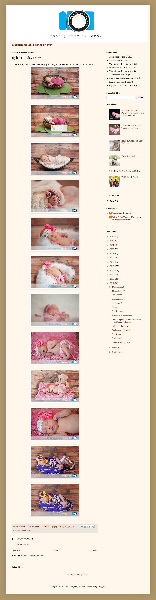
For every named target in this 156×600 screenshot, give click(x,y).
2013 (112, 279)
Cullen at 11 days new (121, 342)
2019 (112, 253)
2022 (112, 241)
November (117, 291)
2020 (112, 249)
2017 (112, 262)
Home (55, 550)
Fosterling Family (129, 156)
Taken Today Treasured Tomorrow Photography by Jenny (126, 218)
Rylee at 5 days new (120, 326)
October (116, 348)
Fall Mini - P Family (130, 177)
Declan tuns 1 (117, 299)
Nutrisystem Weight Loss (78, 574)
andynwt (82, 586)
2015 (112, 270)
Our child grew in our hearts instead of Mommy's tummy (127, 320)
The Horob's (117, 295)
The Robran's (117, 311)
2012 (112, 283)
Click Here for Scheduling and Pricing (32, 44)
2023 (112, 236)
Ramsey (115, 307)
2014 (112, 275)
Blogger (101, 586)
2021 (112, 245)
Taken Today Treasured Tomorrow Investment (131, 126)
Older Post (92, 550)
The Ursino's (117, 338)
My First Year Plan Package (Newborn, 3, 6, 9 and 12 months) (133, 113)
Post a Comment (23, 544)
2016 (112, 266)
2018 (112, 258)
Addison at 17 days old (121, 330)
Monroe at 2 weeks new (122, 315)
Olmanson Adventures (121, 213)
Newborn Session (26, 531)
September (117, 352)
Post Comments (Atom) (34, 555)
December (116, 287)
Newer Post (17, 550)
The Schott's (117, 334)
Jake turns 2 (117, 303)
